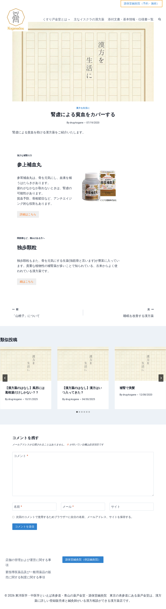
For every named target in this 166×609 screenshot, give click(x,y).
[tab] (77, 410)
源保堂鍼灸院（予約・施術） (141, 3)
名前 (18, 505)
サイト (115, 505)
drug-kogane (76, 122)
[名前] (34, 505)
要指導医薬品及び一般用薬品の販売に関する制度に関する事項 (28, 572)
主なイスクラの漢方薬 (89, 19)
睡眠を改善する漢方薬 (120, 310)
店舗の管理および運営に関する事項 (28, 560)
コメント (21, 454)
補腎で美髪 (127, 386)
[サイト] (132, 505)
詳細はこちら (17, 215)
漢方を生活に (83, 108)
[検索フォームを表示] (159, 19)
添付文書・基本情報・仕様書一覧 (131, 19)
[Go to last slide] (5, 376)
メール (68, 505)
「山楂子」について (46, 310)
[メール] (83, 505)
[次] (161, 376)
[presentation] (25, 362)
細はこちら (16, 278)
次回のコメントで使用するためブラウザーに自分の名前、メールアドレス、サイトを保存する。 (75, 515)
